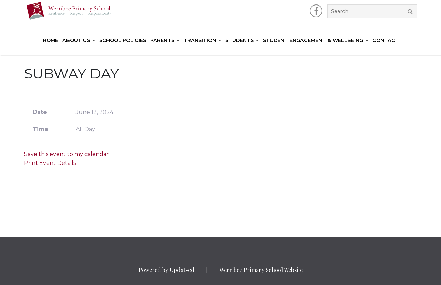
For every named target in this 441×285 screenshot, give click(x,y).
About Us (76, 40)
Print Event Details (50, 163)
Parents (162, 40)
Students (239, 40)
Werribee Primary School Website (261, 269)
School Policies (122, 40)
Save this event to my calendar (66, 154)
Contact (385, 40)
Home (50, 40)
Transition (200, 40)
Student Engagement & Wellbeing (313, 40)
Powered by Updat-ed (166, 269)
